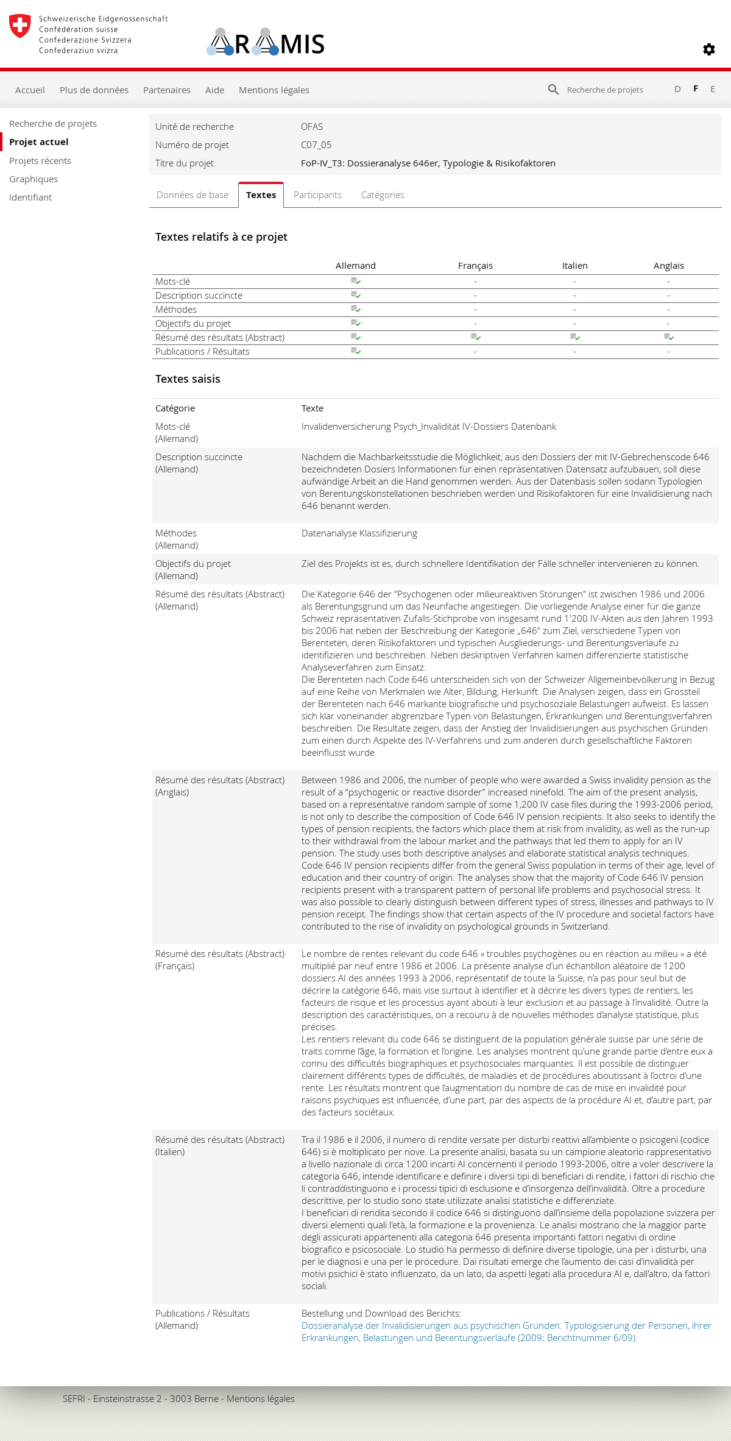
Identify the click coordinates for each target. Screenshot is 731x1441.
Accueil (30, 90)
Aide (214, 90)
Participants (318, 194)
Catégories (382, 194)
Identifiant (30, 197)
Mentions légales (274, 90)
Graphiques (33, 179)
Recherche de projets (53, 123)
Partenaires (167, 90)
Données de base (192, 194)
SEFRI (74, 1398)
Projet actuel (39, 141)
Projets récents (40, 160)
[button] (709, 49)
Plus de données (94, 90)
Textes (261, 194)
